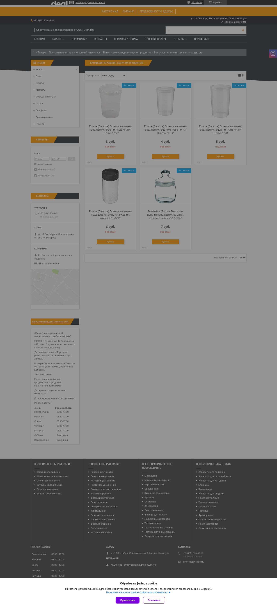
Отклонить (154, 600)
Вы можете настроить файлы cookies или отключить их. (137, 592)
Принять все (127, 600)
